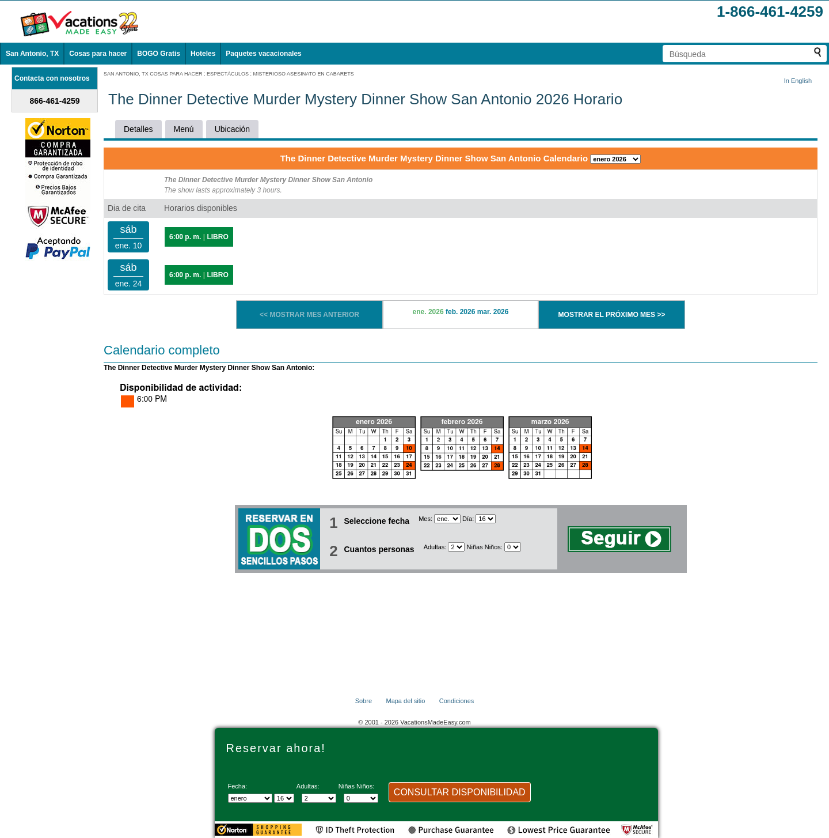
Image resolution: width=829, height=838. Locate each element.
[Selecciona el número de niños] (512, 547)
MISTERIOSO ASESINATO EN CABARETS (303, 74)
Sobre (363, 700)
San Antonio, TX (32, 54)
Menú (184, 129)
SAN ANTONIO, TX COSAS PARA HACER (153, 74)
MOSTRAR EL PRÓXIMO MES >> (612, 315)
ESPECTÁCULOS (228, 74)
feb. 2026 (460, 312)
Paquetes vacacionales (263, 54)
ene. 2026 (428, 312)
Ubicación (232, 129)
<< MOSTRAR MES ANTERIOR (309, 315)
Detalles (138, 129)
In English (798, 80)
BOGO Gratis (158, 54)
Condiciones (456, 700)
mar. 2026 (493, 312)
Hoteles (203, 54)
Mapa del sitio (405, 700)
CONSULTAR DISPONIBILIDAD (460, 792)
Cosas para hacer (98, 54)
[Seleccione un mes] (447, 518)
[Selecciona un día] (486, 518)
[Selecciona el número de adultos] (456, 547)
